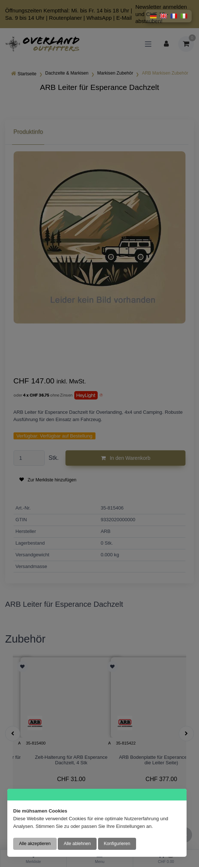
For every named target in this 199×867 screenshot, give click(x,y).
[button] (153, 16)
